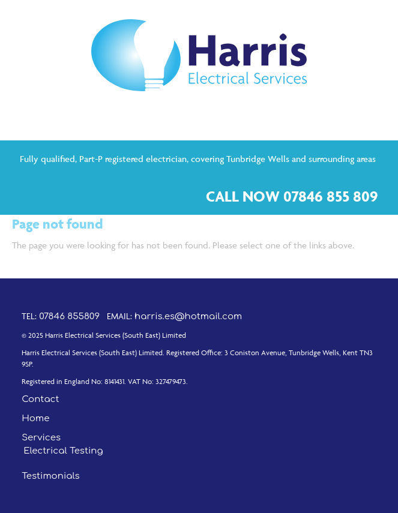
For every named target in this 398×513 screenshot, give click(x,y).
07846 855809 (69, 316)
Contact (40, 399)
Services (41, 438)
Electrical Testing (63, 451)
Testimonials (51, 476)
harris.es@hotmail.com (188, 316)
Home (35, 418)
